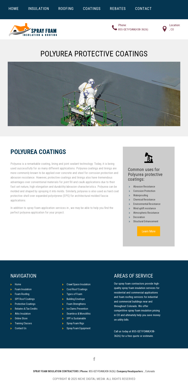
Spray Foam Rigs (73, 323)
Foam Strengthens (74, 303)
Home (15, 284)
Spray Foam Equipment (76, 328)
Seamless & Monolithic (76, 313)
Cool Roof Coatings (74, 289)
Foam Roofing (19, 294)
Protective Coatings (22, 303)
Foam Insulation (21, 289)
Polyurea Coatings (38, 152)
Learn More (149, 231)
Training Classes (21, 323)
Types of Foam (72, 294)
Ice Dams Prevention (75, 308)
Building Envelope (73, 299)
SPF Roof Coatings (22, 299)
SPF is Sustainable (74, 318)
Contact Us (18, 328)
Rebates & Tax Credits (23, 308)
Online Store (19, 318)
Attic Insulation (20, 313)
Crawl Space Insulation (76, 284)
